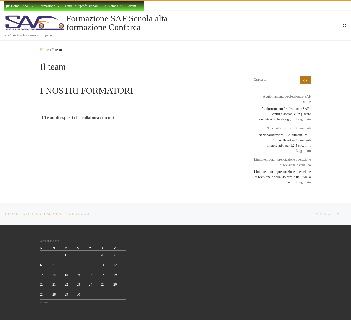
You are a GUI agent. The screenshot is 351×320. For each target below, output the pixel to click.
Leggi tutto (303, 119)
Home (44, 50)
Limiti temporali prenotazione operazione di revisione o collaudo (282, 162)
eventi (135, 6)
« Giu (44, 302)
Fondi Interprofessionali (81, 6)
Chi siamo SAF (113, 6)
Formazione (49, 6)
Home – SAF (22, 6)
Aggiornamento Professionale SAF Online (287, 99)
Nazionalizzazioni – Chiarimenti (288, 128)
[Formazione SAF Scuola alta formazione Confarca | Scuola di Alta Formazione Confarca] (34, 22)
